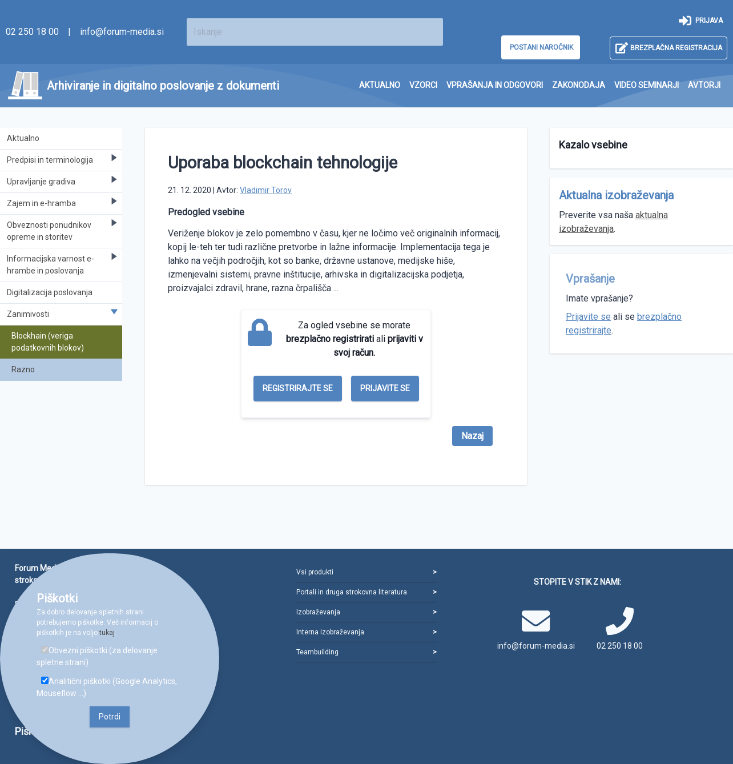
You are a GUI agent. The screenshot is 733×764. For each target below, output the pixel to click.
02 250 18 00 (32, 31)
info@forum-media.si (122, 31)
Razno (23, 369)
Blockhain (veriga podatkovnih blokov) (47, 341)
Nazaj (472, 436)
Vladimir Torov (266, 190)
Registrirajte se (298, 388)
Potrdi (109, 716)
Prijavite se (385, 388)
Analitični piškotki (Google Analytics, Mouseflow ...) (107, 687)
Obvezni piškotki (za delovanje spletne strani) (97, 656)
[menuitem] (380, 85)
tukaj (107, 633)
